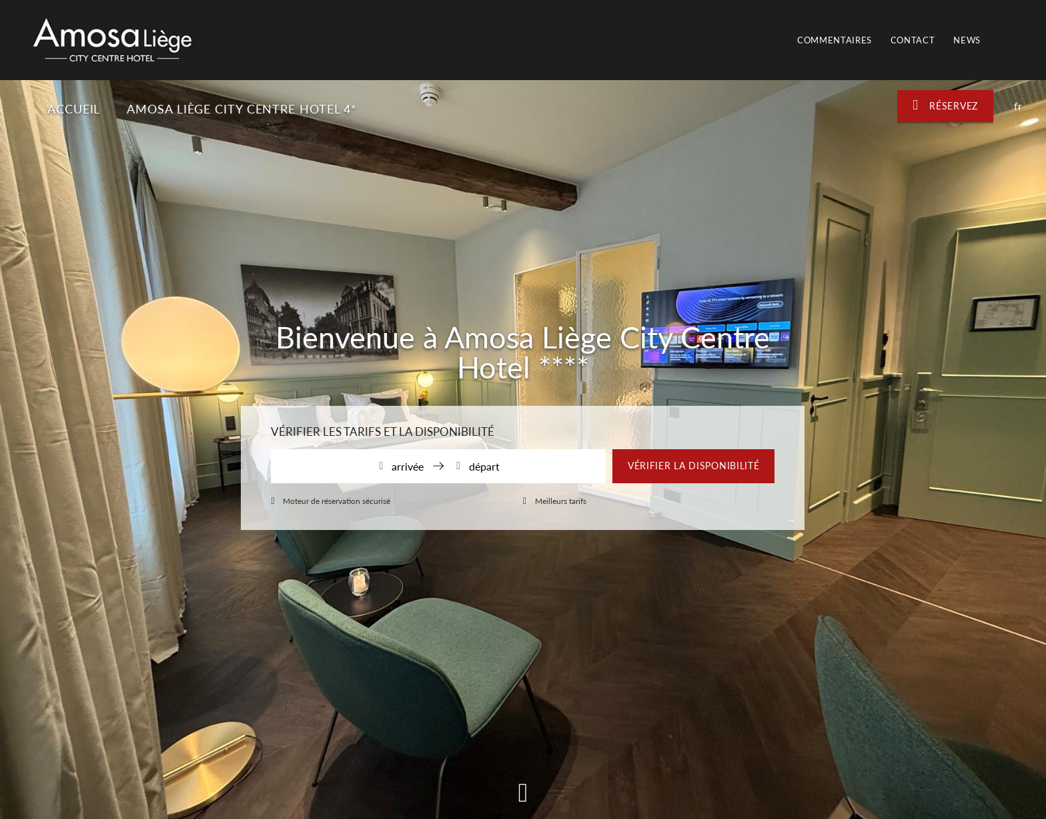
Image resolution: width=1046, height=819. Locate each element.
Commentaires (834, 40)
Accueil (73, 108)
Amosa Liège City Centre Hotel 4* (244, 108)
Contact (913, 40)
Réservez (945, 105)
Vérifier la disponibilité (694, 465)
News (967, 40)
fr (1018, 105)
